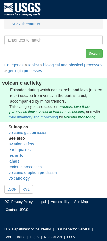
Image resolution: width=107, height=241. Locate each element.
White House (15, 237)
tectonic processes (25, 167)
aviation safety (21, 144)
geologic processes (25, 70)
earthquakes (20, 149)
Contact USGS (17, 210)
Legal (41, 202)
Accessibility (60, 202)
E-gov (34, 237)
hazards (16, 155)
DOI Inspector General (73, 229)
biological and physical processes (72, 65)
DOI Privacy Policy (18, 202)
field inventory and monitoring (33, 117)
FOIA (71, 237)
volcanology (19, 178)
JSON (12, 189)
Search (94, 54)
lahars (14, 161)
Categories (14, 65)
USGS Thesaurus (24, 24)
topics (33, 65)
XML (26, 189)
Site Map (81, 202)
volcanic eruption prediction (33, 172)
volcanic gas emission (28, 132)
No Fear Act (53, 237)
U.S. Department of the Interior (27, 229)
